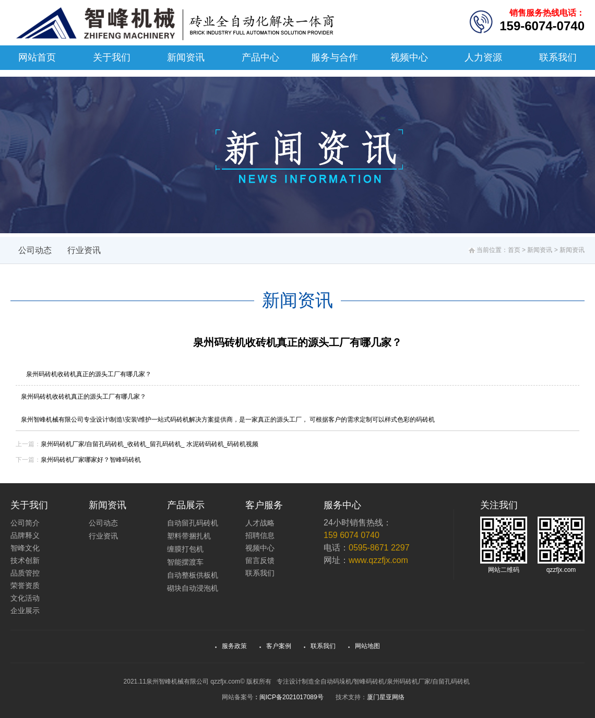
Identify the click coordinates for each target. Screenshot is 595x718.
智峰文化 (25, 548)
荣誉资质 (25, 585)
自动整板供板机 (192, 575)
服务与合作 (334, 57)
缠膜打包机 (185, 549)
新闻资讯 (186, 57)
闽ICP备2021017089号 (291, 697)
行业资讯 (84, 250)
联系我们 (558, 57)
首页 (514, 250)
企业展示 (25, 610)
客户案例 (275, 646)
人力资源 (483, 57)
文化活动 (25, 598)
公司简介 (25, 523)
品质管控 (25, 573)
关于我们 (111, 57)
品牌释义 (25, 535)
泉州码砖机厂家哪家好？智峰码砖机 (91, 459)
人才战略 (260, 523)
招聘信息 (260, 535)
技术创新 (25, 560)
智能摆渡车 (185, 562)
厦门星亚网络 (385, 697)
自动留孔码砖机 (192, 523)
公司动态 (35, 250)
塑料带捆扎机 (189, 536)
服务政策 (231, 646)
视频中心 (409, 57)
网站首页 (37, 57)
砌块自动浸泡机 (192, 588)
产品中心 (260, 57)
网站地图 (364, 646)
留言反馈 (260, 560)
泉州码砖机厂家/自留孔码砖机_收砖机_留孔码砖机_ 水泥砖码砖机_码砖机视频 (149, 444)
